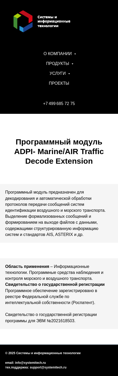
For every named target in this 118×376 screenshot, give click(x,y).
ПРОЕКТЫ (59, 83)
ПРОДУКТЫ (58, 63)
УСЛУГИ (58, 73)
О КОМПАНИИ (58, 53)
